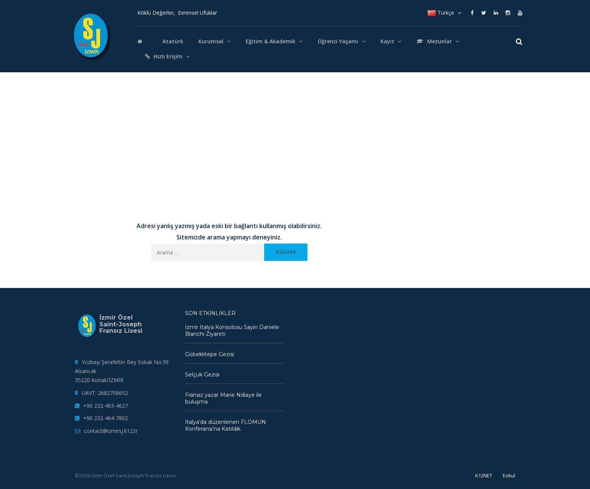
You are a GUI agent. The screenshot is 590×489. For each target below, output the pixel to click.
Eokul (509, 475)
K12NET (483, 475)
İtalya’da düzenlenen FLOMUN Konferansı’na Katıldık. (225, 425)
